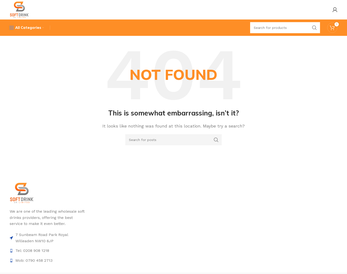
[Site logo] (21, 10)
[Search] (285, 30)
